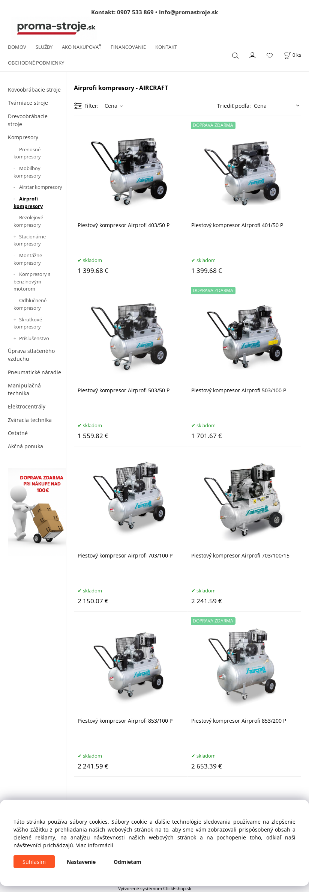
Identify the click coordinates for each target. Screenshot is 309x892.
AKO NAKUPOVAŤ (81, 47)
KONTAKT (166, 47)
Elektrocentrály (26, 406)
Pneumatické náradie (34, 372)
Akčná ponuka (25, 446)
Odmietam (127, 861)
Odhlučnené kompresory (30, 304)
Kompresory (23, 137)
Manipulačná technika (24, 389)
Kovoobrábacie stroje (34, 89)
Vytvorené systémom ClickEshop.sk (154, 888)
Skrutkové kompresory (28, 323)
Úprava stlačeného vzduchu (31, 354)
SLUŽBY (44, 47)
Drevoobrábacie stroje (28, 120)
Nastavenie (81, 861)
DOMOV (17, 47)
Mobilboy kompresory (27, 172)
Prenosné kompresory (27, 153)
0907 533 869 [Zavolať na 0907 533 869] (135, 12)
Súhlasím (34, 861)
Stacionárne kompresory (30, 240)
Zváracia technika (30, 419)
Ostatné (18, 433)
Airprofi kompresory (28, 202)
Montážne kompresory (28, 259)
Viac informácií (94, 845)
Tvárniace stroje (28, 102)
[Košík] (292, 55)
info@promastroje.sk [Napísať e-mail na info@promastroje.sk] (188, 12)
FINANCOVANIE (128, 47)
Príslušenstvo (34, 338)
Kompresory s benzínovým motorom (32, 281)
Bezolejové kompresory (28, 221)
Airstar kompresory (40, 187)
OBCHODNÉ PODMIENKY (36, 62)
